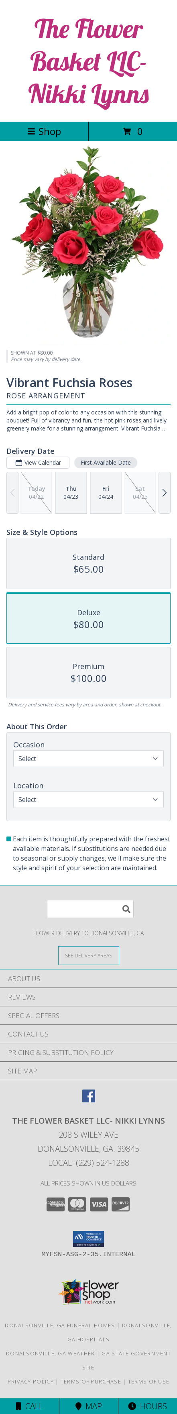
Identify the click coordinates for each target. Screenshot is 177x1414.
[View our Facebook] (88, 1099)
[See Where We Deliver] (88, 955)
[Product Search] (90, 909)
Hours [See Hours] (147, 1406)
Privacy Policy (31, 1381)
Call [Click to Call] (29, 1406)
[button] (88, 1239)
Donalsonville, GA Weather (50, 1353)
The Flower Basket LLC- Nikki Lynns (88, 61)
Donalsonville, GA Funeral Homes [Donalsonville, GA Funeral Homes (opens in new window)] (60, 1325)
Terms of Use (149, 1381)
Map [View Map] (88, 1406)
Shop (44, 131)
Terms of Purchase (91, 1381)
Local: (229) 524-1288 (88, 1162)
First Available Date (106, 462)
